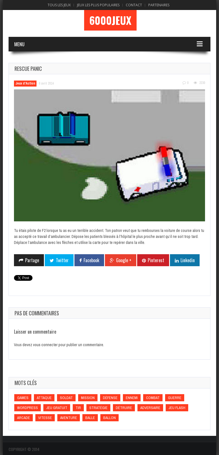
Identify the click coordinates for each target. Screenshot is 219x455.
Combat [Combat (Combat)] (153, 397)
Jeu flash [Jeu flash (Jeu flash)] (177, 407)
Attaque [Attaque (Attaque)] (44, 397)
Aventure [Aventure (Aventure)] (68, 417)
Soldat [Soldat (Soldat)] (66, 397)
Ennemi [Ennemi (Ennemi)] (132, 397)
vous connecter (45, 344)
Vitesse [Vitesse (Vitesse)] (45, 417)
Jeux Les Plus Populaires (98, 5)
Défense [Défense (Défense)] (110, 397)
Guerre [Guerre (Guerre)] (174, 397)
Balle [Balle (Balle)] (90, 417)
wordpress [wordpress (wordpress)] (27, 407)
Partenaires (158, 5)
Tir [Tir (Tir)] (78, 407)
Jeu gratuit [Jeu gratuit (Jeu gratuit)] (56, 407)
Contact (134, 5)
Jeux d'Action (25, 83)
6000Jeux (110, 20)
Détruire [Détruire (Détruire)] (124, 407)
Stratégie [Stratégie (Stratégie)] (98, 407)
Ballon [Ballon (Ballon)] (109, 417)
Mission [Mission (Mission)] (88, 397)
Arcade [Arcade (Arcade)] (23, 417)
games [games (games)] (23, 397)
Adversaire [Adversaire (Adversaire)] (150, 407)
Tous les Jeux (59, 5)
